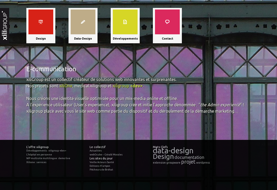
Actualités (96, 150)
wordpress (203, 162)
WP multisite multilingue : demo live (48, 158)
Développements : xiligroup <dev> (46, 150)
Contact (167, 38)
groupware (173, 162)
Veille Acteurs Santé (102, 162)
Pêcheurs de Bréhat (101, 169)
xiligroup (128, 85)
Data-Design (83, 38)
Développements (125, 38)
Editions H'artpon (100, 165)
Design (41, 38)
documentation (189, 157)
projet (188, 162)
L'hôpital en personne (39, 154)
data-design (173, 150)
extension (159, 162)
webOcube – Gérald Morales (106, 154)
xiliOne (65, 85)
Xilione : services (36, 162)
